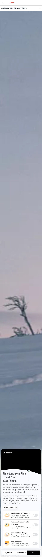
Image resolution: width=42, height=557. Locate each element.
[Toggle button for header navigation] (3, 2)
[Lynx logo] (12, 2)
